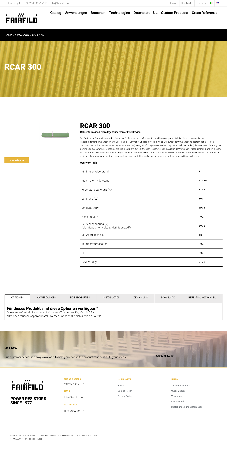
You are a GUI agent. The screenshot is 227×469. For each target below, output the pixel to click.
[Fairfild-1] (27, 379)
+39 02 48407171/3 (35, 3)
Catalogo (22, 35)
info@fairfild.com (60, 3)
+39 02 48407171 (75, 383)
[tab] (17, 298)
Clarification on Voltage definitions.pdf (106, 227)
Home (8, 35)
